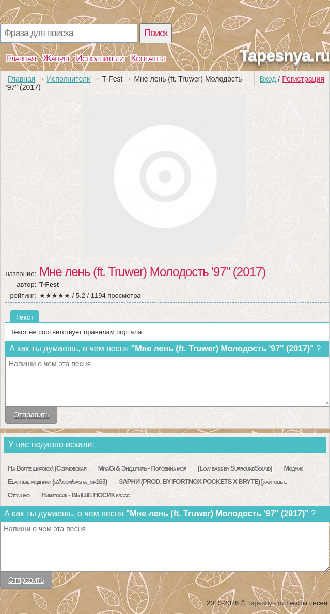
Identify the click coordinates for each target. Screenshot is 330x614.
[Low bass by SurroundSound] (235, 468)
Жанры (56, 58)
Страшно (18, 495)
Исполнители (99, 58)
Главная (21, 58)
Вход (268, 79)
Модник (293, 468)
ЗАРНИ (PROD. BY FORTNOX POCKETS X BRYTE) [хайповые (203, 482)
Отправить (31, 415)
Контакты (147, 58)
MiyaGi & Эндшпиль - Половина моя (142, 468)
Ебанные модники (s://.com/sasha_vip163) (57, 482)
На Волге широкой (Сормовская (47, 468)
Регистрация (303, 79)
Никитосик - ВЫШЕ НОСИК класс (85, 495)
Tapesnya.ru (285, 55)
